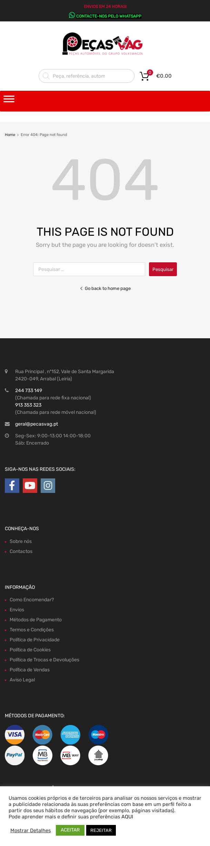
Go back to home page (105, 288)
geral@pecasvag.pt (36, 424)
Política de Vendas (30, 670)
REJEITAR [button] (101, 830)
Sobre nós (21, 541)
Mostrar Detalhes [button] (30, 830)
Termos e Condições (32, 630)
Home (10, 135)
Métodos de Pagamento (36, 620)
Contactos (21, 551)
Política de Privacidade (35, 640)
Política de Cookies (30, 650)
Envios (17, 610)
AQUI (127, 817)
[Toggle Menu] (8, 101)
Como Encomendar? (32, 600)
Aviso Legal (22, 680)
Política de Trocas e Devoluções (44, 660)
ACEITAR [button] (70, 830)
